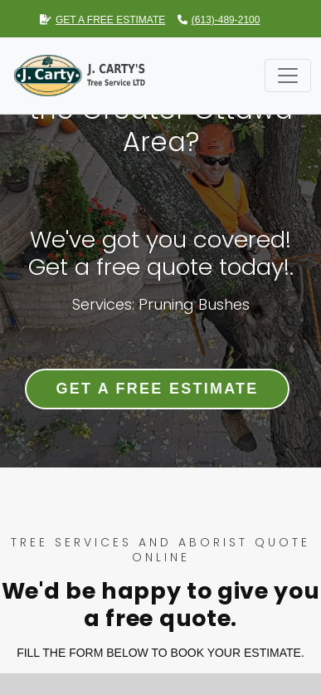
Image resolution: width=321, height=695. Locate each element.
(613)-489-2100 (219, 20)
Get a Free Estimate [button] (157, 388)
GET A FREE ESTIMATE (102, 20)
